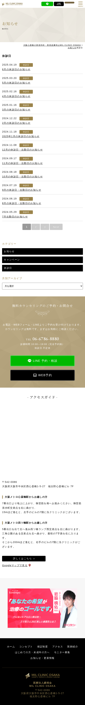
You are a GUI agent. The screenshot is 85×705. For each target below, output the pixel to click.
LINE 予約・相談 (45, 360)
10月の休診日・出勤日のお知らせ (22, 176)
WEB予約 (45, 375)
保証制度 (42, 646)
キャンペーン (12, 259)
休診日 (26, 65)
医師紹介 (72, 646)
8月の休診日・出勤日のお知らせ (21, 203)
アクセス (57, 646)
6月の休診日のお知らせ (16, 69)
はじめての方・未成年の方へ (32, 652)
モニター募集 (62, 652)
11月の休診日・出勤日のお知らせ (22, 163)
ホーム (11, 646)
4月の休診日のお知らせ (16, 96)
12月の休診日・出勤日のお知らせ (22, 149)
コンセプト (26, 646)
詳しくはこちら (22, 558)
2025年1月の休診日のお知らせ (20, 136)
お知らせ (9, 251)
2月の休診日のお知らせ (16, 123)
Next (56, 226)
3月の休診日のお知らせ (16, 109)
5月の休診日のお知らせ (16, 82)
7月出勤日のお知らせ (15, 216)
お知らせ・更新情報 (42, 658)
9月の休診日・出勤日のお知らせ (21, 190)
